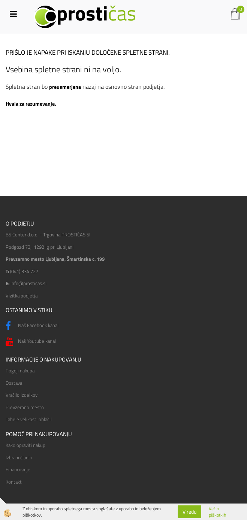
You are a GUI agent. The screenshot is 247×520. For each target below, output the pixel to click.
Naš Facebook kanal (32, 325)
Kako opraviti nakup (25, 445)
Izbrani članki (19, 457)
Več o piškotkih (217, 511)
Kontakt (14, 482)
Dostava (14, 383)
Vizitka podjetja (21, 295)
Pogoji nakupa (20, 370)
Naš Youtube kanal (31, 341)
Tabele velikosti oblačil (29, 419)
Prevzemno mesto (25, 407)
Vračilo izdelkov (21, 395)
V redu (189, 512)
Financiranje (18, 469)
